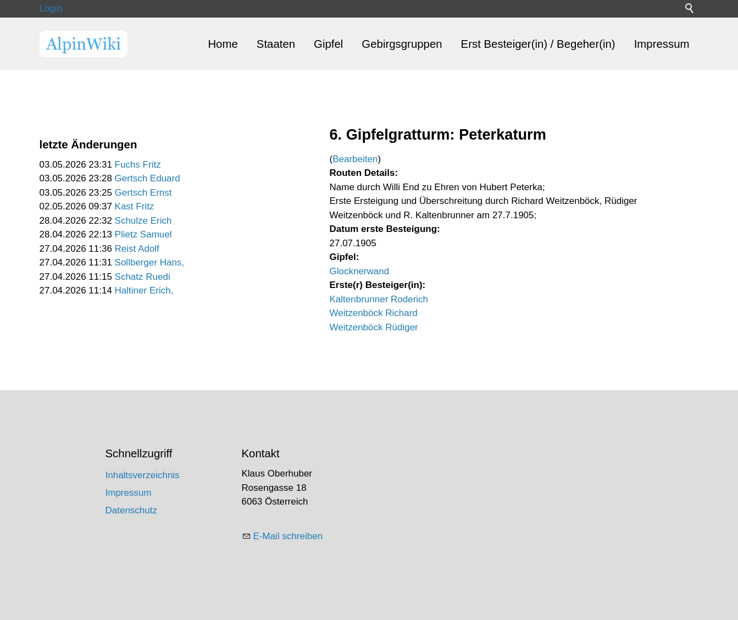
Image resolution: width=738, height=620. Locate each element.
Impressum (662, 44)
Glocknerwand (360, 271)
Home (222, 44)
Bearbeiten (355, 159)
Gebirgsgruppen (402, 44)
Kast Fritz (134, 206)
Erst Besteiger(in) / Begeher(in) (538, 44)
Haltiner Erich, (144, 290)
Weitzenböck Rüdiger (374, 327)
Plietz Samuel (143, 234)
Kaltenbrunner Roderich (379, 299)
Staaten (276, 44)
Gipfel (328, 44)
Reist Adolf (137, 248)
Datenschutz (132, 510)
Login (51, 8)
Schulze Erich (143, 220)
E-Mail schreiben (288, 536)
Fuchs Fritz (138, 164)
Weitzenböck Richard (374, 313)
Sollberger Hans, (150, 262)
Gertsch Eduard (147, 178)
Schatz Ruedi (142, 277)
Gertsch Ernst (143, 192)
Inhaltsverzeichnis (143, 475)
